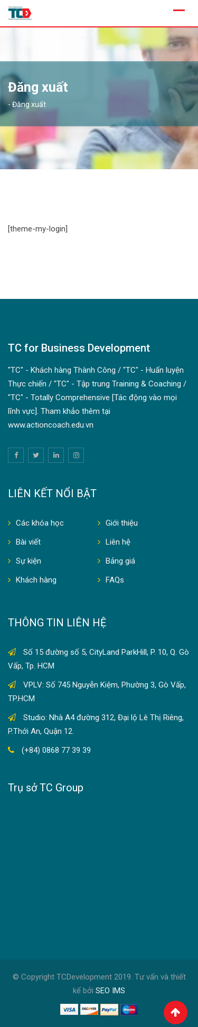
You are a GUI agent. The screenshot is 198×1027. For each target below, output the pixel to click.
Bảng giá (120, 561)
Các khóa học (40, 523)
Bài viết (28, 542)
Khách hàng (36, 580)
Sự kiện (28, 561)
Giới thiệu (122, 523)
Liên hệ (118, 542)
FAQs (115, 580)
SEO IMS (110, 990)
